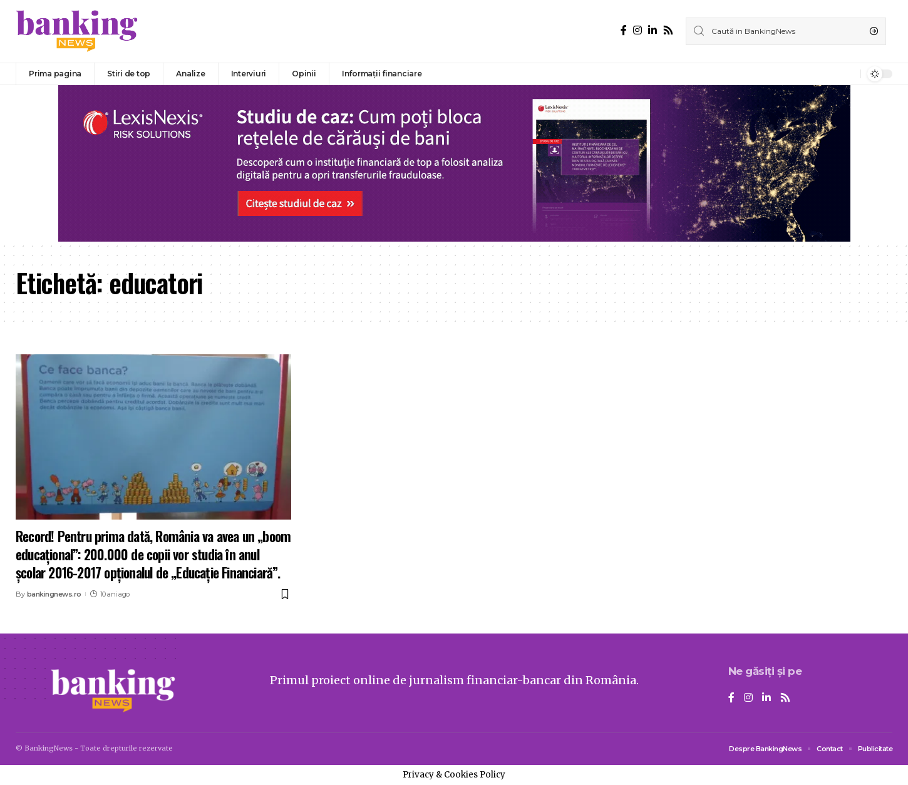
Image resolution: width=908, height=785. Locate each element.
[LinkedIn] (652, 30)
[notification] (848, 74)
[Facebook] (623, 30)
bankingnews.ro (54, 594)
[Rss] (668, 30)
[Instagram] (637, 30)
